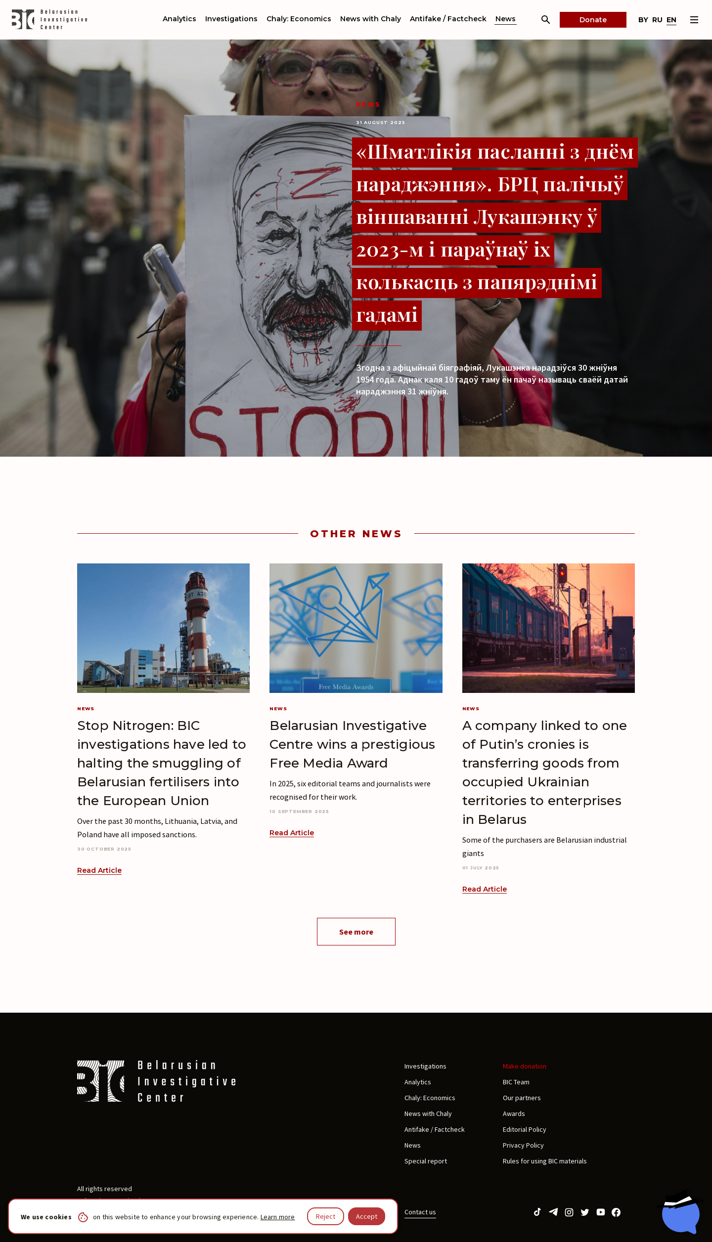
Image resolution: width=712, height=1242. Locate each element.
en (671, 19)
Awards (514, 1113)
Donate (593, 19)
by (643, 19)
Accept (366, 1216)
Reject (325, 1216)
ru (657, 19)
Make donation (524, 1066)
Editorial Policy (524, 1129)
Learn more (278, 1216)
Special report (425, 1160)
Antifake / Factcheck (448, 18)
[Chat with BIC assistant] (680, 1211)
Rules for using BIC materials (545, 1160)
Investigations (231, 18)
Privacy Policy (523, 1145)
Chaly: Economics (299, 18)
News (505, 18)
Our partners (522, 1097)
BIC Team (516, 1081)
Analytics (179, 18)
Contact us (420, 1211)
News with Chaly (370, 18)
